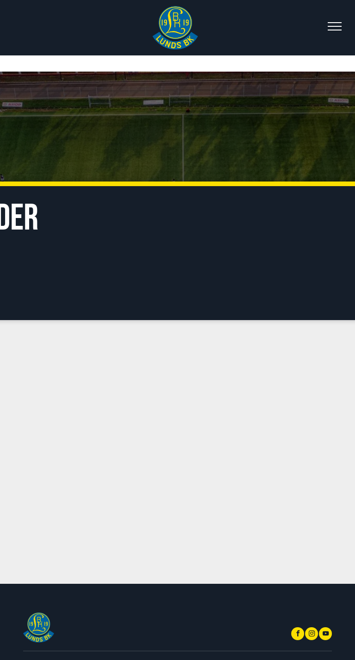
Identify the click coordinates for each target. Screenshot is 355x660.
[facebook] (297, 634)
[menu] (335, 26)
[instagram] (311, 634)
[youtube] (325, 634)
